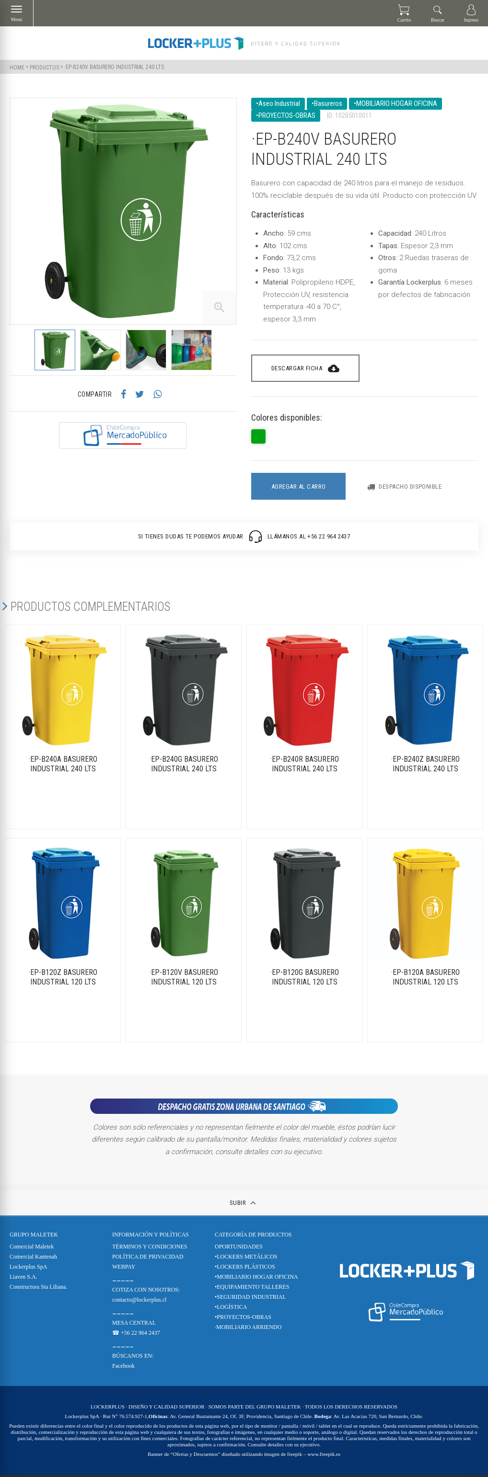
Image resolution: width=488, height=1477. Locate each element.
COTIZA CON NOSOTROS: (146, 1291)
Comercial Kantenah (33, 1258)
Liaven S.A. (23, 1278)
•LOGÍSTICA (231, 1308)
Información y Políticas (150, 1237)
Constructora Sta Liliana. (38, 1288)
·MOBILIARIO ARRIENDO (248, 1329)
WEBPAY (123, 1268)
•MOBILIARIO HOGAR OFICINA (256, 1278)
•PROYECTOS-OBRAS (243, 1319)
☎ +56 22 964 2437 (136, 1334)
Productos (44, 67)
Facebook (123, 1367)
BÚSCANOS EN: (132, 1357)
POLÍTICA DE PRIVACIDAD (147, 1258)
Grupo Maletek (34, 1237)
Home (17, 67)
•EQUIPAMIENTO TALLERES (252, 1288)
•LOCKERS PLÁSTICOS (245, 1268)
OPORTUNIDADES (239, 1248)
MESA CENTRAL (134, 1324)
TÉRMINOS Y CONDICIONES (149, 1248)
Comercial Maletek (32, 1248)
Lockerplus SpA (28, 1268)
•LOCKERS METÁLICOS (246, 1258)
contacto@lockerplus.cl (139, 1301)
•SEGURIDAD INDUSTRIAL (250, 1298)
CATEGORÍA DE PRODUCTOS (253, 1237)
